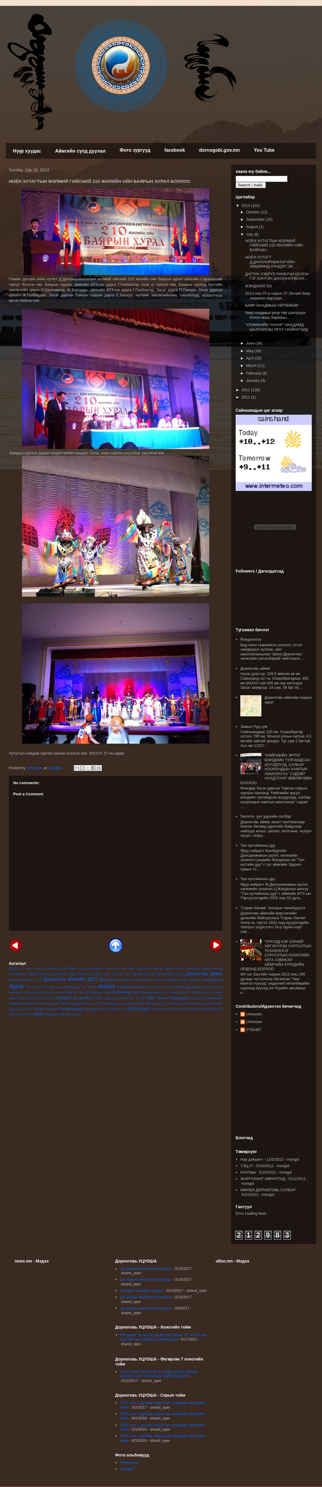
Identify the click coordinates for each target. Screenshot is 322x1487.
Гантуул (127, 1469)
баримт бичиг (174, 968)
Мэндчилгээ (250, 639)
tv (34, 968)
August (252, 227)
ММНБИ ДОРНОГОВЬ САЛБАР (268, 1190)
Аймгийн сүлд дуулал (80, 150)
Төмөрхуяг (129, 1462)
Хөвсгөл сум (199, 1003)
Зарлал (171, 979)
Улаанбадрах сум (111, 1003)
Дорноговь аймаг (204, 973)
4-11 (21, 968)
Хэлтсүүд (138, 1008)
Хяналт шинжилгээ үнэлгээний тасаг (175, 1009)
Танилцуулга (179, 998)
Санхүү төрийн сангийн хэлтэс (190, 992)
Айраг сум (76, 968)
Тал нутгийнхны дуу (257, 845)
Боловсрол (17, 974)
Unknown (254, 1014)
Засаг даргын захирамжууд (200, 979)
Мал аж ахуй (58, 987)
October (253, 212)
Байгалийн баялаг (150, 968)
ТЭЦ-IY (246, 1166)
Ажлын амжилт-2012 (52, 968)
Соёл (50, 998)
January (253, 380)
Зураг (16, 986)
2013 (12, 968)
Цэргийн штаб (212, 1009)
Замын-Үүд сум (152, 979)
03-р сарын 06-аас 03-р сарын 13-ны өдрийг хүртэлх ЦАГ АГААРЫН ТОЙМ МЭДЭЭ (159, 1373)
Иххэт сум (34, 987)
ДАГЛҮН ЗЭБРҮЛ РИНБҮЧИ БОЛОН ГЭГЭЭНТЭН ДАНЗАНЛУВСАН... (277, 276)
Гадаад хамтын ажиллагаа (47, 974)
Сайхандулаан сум (153, 992)
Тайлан (161, 998)
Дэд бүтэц (109, 979)
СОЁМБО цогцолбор (73, 998)
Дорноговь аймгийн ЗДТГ (71, 979)
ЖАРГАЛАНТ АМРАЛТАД (262, 1179)
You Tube (264, 150)
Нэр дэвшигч (251, 1159)
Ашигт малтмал (123, 968)
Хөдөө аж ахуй (46, 1009)
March (252, 365)
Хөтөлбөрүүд (71, 1009)
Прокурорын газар (98, 992)
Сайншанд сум (125, 992)
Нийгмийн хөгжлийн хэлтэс (150, 987)
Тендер (197, 998)
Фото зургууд (135, 150)
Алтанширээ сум (98, 968)
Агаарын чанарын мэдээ (141, 1290)
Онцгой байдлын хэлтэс (48, 992)
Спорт (97, 998)
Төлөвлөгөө (212, 998)
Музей (92, 987)
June (251, 343)
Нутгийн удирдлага (186, 987)
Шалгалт (26, 1014)
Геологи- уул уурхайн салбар (133, 974)
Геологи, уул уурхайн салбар (265, 816)
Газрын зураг (101, 974)
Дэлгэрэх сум (128, 979)
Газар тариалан (79, 974)
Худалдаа (92, 1009)
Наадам (123, 987)
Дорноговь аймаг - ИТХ (26, 979)
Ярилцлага (72, 1014)
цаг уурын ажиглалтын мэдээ (146, 1268)
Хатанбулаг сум (178, 1003)
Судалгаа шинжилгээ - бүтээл (124, 998)
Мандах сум (78, 987)
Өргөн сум (75, 992)
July (250, 234)
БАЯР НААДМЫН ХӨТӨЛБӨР (271, 305)
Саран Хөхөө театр (32, 998)
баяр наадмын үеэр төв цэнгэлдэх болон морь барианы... (275, 315)
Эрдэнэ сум (55, 1014)
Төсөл (65, 1003)
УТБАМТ (253, 1029)
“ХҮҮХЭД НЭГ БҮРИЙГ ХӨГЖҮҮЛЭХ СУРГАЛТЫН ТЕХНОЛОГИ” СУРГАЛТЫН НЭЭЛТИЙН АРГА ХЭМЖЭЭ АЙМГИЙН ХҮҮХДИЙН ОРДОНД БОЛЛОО (275, 955)
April (250, 358)
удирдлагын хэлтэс (84, 1003)
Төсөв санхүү (48, 1003)
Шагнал (14, 1014)
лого (45, 987)
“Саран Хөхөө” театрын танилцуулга (272, 908)
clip (29, 968)
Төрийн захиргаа (22, 1003)
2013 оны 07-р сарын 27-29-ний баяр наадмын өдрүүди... (277, 295)
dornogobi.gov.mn (219, 150)
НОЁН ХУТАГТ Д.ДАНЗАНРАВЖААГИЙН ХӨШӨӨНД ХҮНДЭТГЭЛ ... (271, 262)
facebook (175, 150)
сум (150, 997)
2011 (246, 397)
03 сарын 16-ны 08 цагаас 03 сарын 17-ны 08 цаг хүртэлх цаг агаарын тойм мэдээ (163, 1337)
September (256, 219)
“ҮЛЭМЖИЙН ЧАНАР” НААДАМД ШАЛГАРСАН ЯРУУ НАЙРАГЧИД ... (276, 329)
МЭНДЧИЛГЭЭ (258, 286)
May (250, 351)
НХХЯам (248, 1172)
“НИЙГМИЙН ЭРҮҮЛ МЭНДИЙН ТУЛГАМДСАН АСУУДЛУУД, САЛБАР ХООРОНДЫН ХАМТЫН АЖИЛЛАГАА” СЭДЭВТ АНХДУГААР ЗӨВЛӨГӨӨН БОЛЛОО (275, 769)
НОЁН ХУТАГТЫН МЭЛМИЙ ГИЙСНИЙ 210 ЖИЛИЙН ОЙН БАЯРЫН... (274, 245)
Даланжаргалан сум (170, 974)
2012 (246, 390)
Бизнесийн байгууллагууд (204, 968)
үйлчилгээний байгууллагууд (145, 1003)
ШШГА (39, 1014)
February (254, 373)
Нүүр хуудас (27, 150)
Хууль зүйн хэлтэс (114, 1009)
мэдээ (106, 986)
